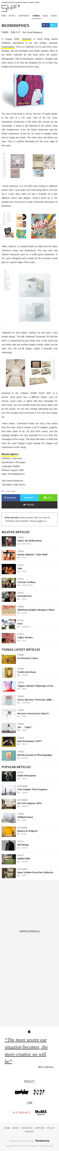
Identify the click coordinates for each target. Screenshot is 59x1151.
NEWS (3, 15)
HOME (7, 1127)
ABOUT (15, 1127)
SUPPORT (40, 1127)
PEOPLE (12, 15)
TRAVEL (53, 15)
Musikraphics (8, 47)
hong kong (10, 491)
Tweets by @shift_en (29, 931)
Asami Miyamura (34, 32)
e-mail (39, 521)
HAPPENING (23, 15)
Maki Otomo (19, 484)
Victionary (26, 39)
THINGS (36, 15)
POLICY (50, 1127)
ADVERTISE (27, 1127)
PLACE (45, 15)
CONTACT (29, 1131)
